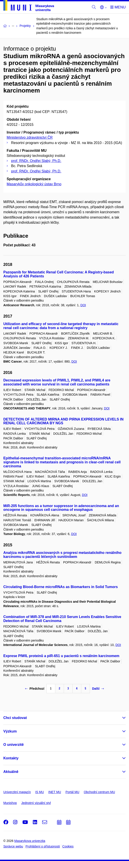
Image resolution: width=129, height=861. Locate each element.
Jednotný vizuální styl (36, 803)
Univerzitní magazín (17, 792)
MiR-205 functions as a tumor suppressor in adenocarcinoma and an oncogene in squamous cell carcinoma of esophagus (61, 508)
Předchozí (34, 688)
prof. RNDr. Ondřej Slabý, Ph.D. (36, 161)
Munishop (10, 803)
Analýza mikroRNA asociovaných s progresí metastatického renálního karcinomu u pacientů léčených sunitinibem (62, 555)
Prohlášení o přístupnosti (43, 846)
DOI (83, 305)
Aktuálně (10, 772)
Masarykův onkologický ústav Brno (34, 184)
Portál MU (72, 792)
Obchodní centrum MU (99, 792)
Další (98, 688)
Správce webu (13, 846)
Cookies (68, 846)
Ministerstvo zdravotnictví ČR (30, 137)
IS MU (39, 792)
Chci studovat (15, 718)
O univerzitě (13, 744)
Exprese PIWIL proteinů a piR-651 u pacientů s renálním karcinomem (61, 656)
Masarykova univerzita (29, 841)
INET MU (54, 792)
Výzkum (10, 731)
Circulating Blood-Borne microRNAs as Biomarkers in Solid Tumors (60, 587)
